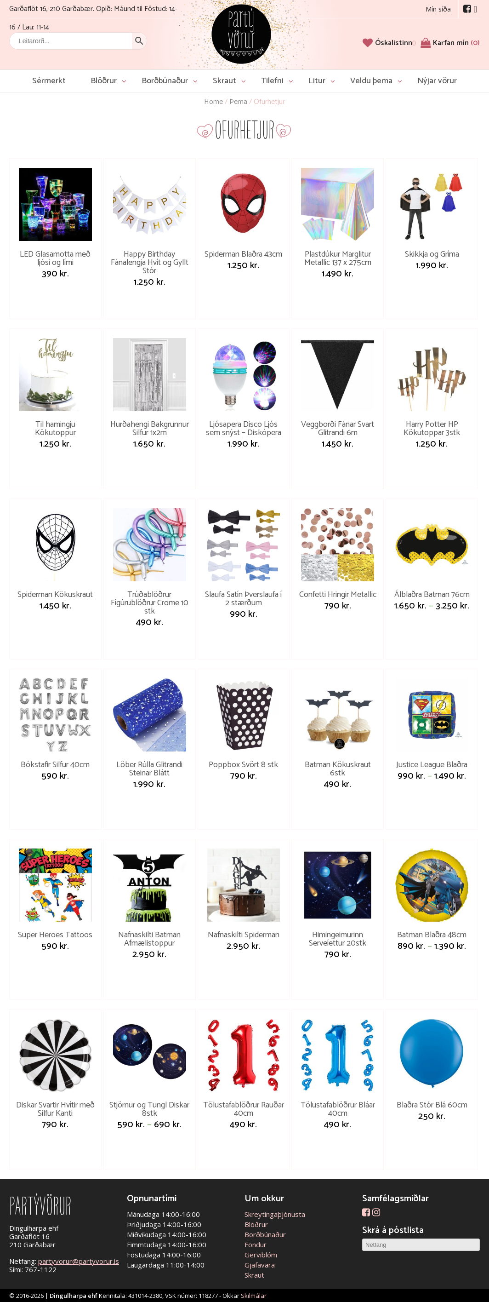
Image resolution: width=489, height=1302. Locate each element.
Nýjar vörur (437, 81)
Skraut (224, 81)
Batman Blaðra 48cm (431, 935)
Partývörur (241, 33)
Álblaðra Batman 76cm (432, 595)
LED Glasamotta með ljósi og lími (55, 258)
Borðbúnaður (165, 81)
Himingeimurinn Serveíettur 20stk (337, 939)
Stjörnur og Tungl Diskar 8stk (149, 1109)
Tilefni (272, 81)
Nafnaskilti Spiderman (243, 935)
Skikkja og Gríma (432, 254)
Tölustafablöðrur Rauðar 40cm (243, 1109)
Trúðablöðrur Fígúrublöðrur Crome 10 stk (149, 603)
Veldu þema (371, 81)
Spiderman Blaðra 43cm (243, 254)
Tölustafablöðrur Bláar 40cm (338, 1109)
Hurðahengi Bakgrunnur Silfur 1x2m (149, 429)
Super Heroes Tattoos (55, 935)
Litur (316, 81)
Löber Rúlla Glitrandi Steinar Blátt (149, 769)
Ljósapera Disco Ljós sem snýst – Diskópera (243, 429)
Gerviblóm (260, 1254)
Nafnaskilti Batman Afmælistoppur (149, 939)
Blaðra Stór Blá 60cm (432, 1105)
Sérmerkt (49, 81)
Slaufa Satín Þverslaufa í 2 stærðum (243, 599)
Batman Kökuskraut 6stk (338, 769)
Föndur (255, 1244)
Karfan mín (456, 43)
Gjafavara (259, 1264)
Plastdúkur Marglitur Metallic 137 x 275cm (337, 258)
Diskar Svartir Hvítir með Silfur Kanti (55, 1109)
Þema (238, 102)
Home (213, 102)
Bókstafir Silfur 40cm (55, 765)
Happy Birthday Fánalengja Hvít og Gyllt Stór (149, 262)
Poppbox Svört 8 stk (243, 765)
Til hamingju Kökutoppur (55, 429)
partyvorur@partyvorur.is (78, 1261)
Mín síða (438, 9)
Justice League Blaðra (431, 765)
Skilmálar (254, 1295)
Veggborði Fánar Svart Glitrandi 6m (337, 429)
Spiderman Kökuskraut (55, 595)
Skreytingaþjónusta (274, 1214)
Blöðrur (104, 81)
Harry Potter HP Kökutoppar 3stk (432, 429)
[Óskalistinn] (395, 43)
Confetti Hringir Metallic (337, 595)
